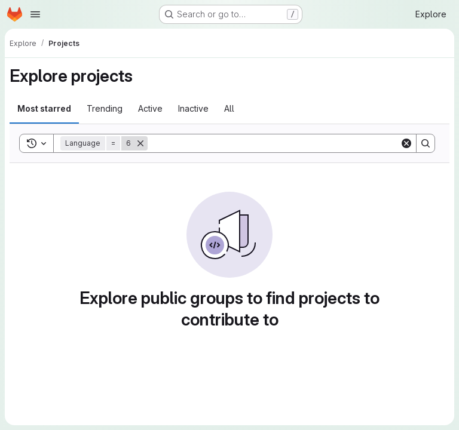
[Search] (273, 143)
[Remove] (140, 143)
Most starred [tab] (44, 108)
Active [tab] (150, 108)
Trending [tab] (105, 108)
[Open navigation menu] (35, 14)
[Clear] (406, 143)
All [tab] (229, 108)
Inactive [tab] (193, 108)
